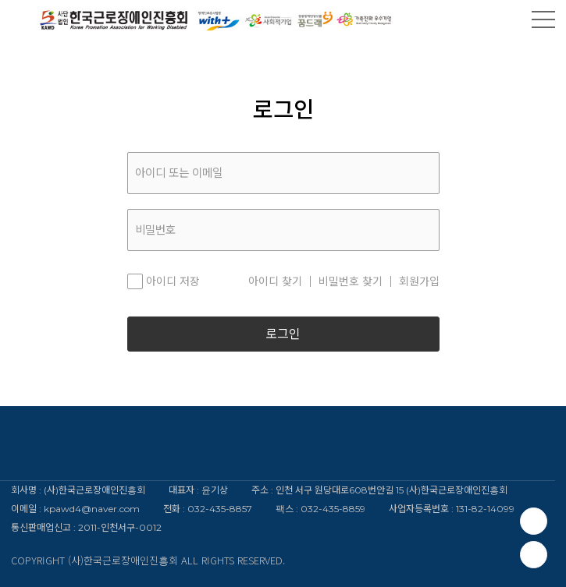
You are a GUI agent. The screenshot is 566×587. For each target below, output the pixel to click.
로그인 (283, 334)
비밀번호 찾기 (351, 281)
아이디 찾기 (275, 281)
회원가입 (419, 281)
